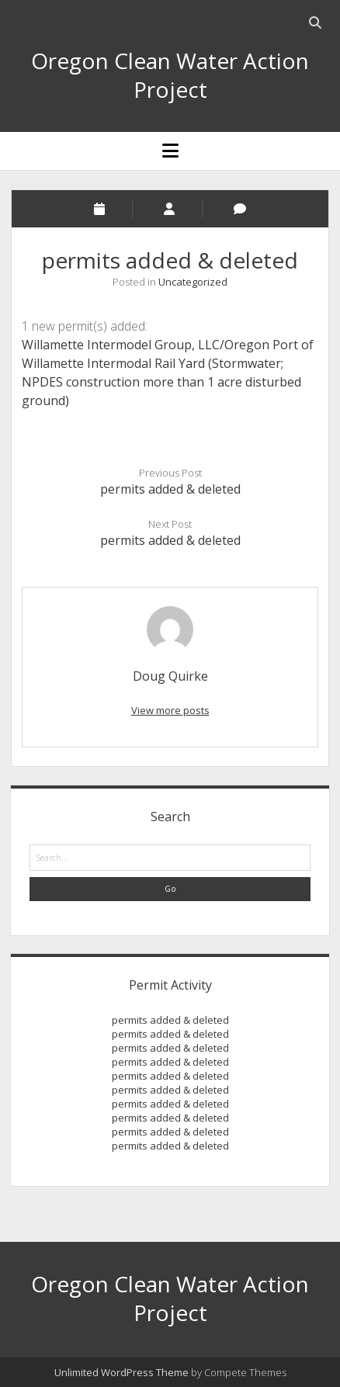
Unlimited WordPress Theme (121, 1372)
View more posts (170, 710)
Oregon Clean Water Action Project (170, 75)
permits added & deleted (170, 489)
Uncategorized (192, 282)
